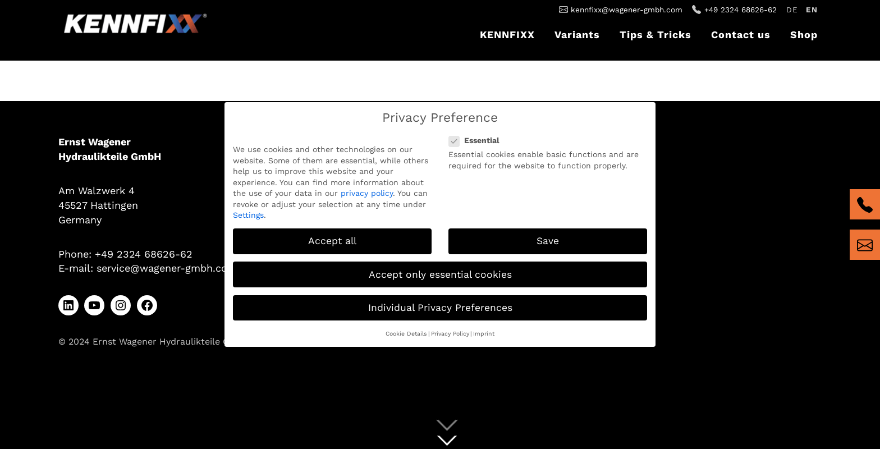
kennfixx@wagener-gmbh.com (626, 9)
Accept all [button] (332, 240)
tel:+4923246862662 (865, 204)
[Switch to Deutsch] (792, 10)
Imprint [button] (483, 333)
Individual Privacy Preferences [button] (440, 307)
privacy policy (367, 193)
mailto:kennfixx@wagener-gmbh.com (865, 245)
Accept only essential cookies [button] (440, 274)
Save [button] (548, 240)
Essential (477, 140)
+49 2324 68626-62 (740, 9)
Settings (248, 214)
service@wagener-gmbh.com (167, 268)
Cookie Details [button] (406, 333)
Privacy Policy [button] (450, 333)
